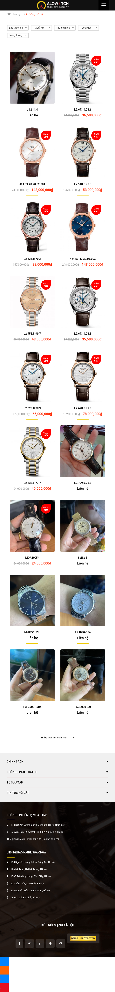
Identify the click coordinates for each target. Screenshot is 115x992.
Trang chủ (19, 14)
